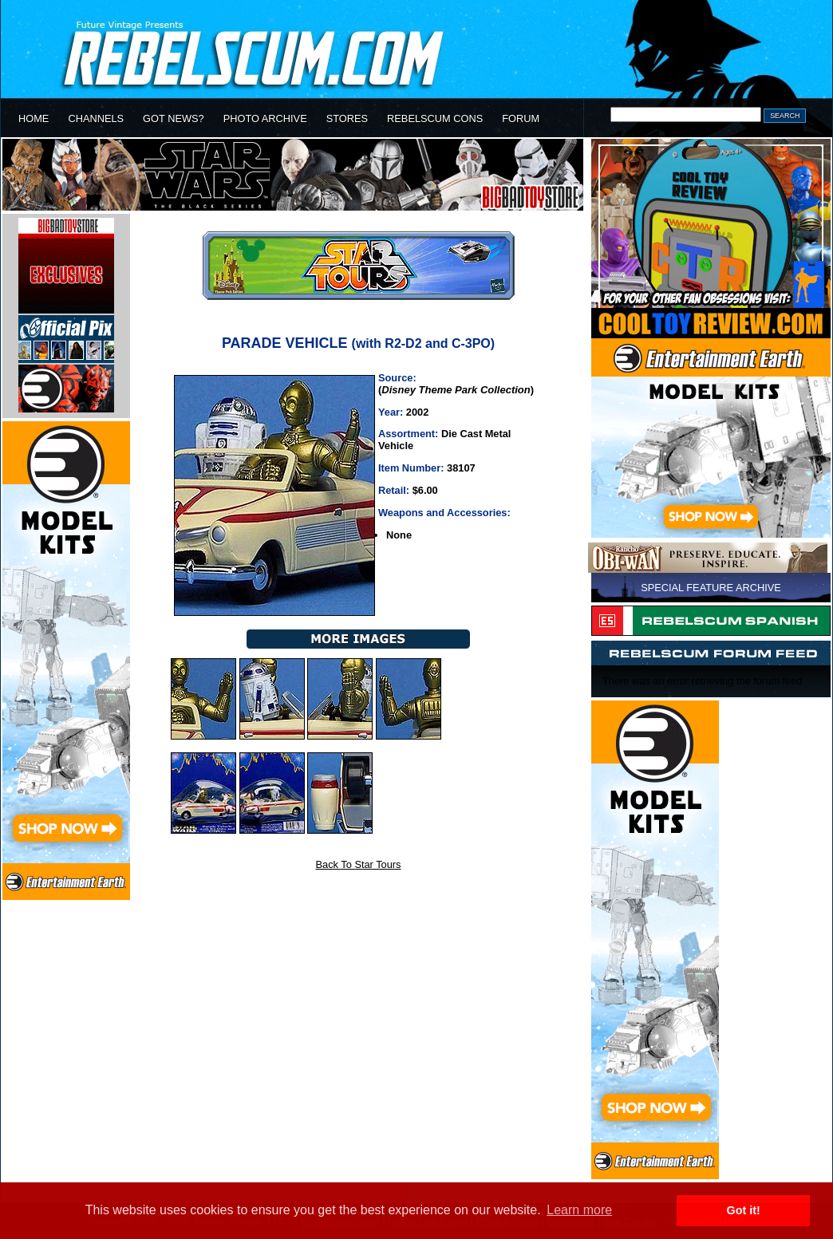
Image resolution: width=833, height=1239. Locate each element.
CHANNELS (96, 118)
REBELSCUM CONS (435, 118)
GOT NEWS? (173, 118)
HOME (33, 118)
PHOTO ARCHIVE (265, 118)
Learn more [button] (579, 1210)
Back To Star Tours (358, 864)
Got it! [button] (743, 1210)
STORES (347, 118)
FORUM (520, 118)
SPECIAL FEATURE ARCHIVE (711, 588)
